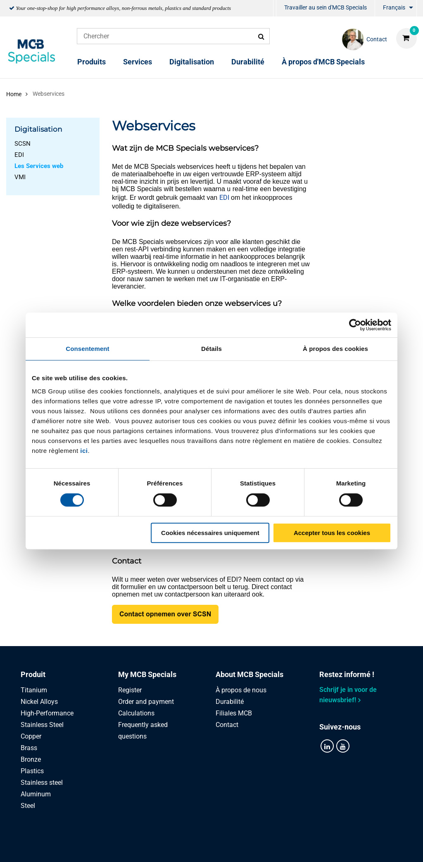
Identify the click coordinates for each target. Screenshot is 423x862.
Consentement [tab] (87, 348)
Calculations (136, 713)
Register (130, 690)
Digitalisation (191, 61)
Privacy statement (123, 846)
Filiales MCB (234, 713)
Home (13, 94)
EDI (19, 155)
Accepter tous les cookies (332, 532)
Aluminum (36, 794)
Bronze (31, 759)
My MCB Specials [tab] (147, 674)
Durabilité (247, 61)
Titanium (34, 690)
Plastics (32, 771)
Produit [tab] (33, 674)
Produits (91, 61)
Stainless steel (42, 782)
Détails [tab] (211, 348)
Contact (227, 725)
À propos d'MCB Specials (323, 61)
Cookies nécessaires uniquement (210, 532)
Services (137, 61)
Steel (28, 806)
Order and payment (146, 702)
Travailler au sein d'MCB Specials (325, 7)
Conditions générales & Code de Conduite (221, 846)
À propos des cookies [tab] (335, 348)
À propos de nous (241, 690)
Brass (29, 748)
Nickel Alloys (39, 702)
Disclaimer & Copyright (326, 846)
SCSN (22, 143)
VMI (20, 177)
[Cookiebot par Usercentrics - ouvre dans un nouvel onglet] (355, 325)
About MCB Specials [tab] (249, 674)
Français (394, 7)
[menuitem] (274, 8)
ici (84, 450)
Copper (31, 736)
